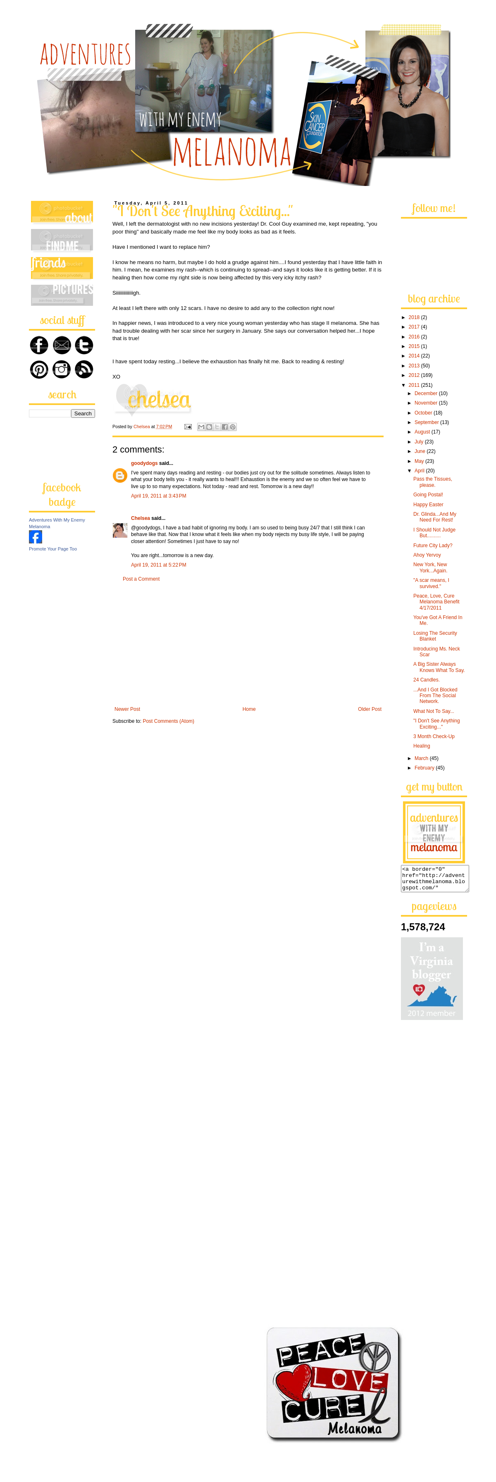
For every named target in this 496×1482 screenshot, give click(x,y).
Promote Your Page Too (53, 548)
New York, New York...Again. (430, 567)
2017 (415, 327)
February (425, 768)
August (423, 432)
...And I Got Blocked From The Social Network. (435, 696)
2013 (415, 366)
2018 (415, 317)
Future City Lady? (433, 545)
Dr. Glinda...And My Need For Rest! (434, 517)
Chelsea (140, 518)
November (427, 403)
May (420, 461)
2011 (415, 385)
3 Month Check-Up (434, 736)
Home (249, 709)
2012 (415, 375)
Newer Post (127, 709)
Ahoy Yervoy (427, 555)
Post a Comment (141, 579)
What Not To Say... (433, 711)
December (427, 393)
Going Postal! (428, 495)
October (424, 413)
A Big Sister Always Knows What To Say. (439, 667)
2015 (415, 346)
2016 (415, 337)
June (421, 451)
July (420, 442)
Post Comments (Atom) (168, 721)
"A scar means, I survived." (431, 583)
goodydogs (144, 463)
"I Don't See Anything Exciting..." (436, 723)
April (420, 471)
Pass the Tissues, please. (432, 482)
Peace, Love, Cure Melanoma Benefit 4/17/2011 (436, 602)
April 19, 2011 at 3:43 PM (158, 496)
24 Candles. (426, 680)
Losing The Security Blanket (435, 636)
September (427, 422)
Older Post (370, 709)
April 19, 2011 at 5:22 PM (158, 565)
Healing (421, 746)
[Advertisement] (248, 644)
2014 (415, 356)
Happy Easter (428, 505)
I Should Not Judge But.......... (434, 532)
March (422, 758)
